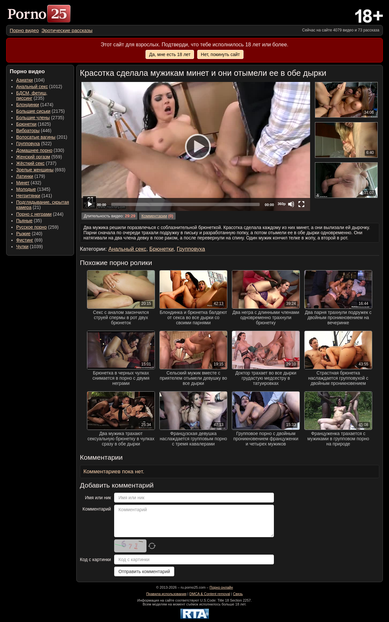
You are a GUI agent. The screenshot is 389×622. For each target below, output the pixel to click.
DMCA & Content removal (209, 594)
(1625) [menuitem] (33, 124)
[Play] (196, 146)
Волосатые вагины (35, 137)
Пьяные (24, 220)
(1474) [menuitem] (34, 104)
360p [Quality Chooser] (281, 204)
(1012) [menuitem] (39, 86)
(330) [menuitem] (40, 150)
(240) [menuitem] (29, 233)
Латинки (24, 176)
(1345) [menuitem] (33, 189)
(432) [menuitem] (28, 182)
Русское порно (31, 227)
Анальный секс (32, 86)
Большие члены (33, 117)
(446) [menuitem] (33, 130)
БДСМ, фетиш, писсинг (31, 95)
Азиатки (24, 80)
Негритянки (28, 195)
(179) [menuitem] (30, 176)
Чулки (22, 246)
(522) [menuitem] (34, 143)
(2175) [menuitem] (40, 111)
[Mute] (291, 204)
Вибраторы (27, 130)
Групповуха (28, 143)
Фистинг (24, 240)
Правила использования (166, 594)
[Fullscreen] (301, 204)
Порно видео (24, 30)
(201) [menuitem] (41, 137)
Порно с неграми (34, 214)
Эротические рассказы (66, 30)
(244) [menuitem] (39, 214)
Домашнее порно (34, 150)
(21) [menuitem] (42, 205)
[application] (195, 146)
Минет (22, 182)
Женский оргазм (33, 156)
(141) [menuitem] (34, 195)
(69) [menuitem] (29, 240)
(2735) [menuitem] (40, 117)
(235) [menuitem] (31, 95)
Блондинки (27, 104)
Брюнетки (26, 124)
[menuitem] (24, 30)
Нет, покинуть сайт (220, 54)
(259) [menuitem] (37, 227)
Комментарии (154, 216)
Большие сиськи (33, 111)
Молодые (26, 189)
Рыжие (23, 233)
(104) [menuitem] (30, 80)
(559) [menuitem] (39, 156)
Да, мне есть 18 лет (169, 54)
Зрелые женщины (35, 169)
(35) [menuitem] (29, 220)
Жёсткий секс (30, 163)
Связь (238, 594)
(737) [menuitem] (36, 163)
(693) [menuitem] (40, 169)
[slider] (185, 204)
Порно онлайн (221, 587)
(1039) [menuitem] (29, 246)
